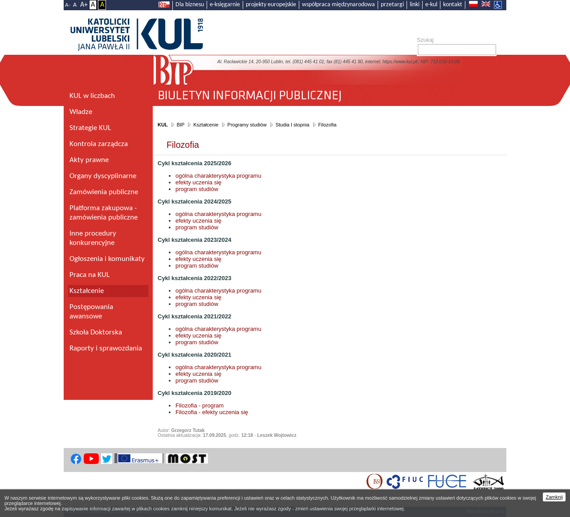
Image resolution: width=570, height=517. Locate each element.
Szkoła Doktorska (95, 332)
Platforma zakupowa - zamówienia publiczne (103, 212)
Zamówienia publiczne (103, 192)
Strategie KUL (90, 128)
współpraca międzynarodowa (338, 4)
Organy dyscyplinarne (102, 176)
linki (414, 4)
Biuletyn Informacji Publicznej (329, 92)
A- (67, 5)
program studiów (196, 189)
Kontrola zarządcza (98, 144)
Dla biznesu (189, 4)
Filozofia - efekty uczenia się (212, 412)
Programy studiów (247, 124)
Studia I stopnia (292, 124)
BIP (181, 124)
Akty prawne (89, 160)
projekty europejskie (271, 4)
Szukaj (425, 40)
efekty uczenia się (198, 182)
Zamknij (554, 497)
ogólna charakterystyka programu (218, 175)
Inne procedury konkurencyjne (92, 238)
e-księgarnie (225, 4)
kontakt (452, 4)
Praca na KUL (89, 275)
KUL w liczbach (92, 96)
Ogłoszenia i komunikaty (107, 259)
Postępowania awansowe (91, 311)
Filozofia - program (199, 405)
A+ (84, 4)
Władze (80, 112)
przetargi (392, 4)
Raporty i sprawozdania (105, 348)
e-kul (431, 4)
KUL (163, 124)
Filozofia (327, 124)
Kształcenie (205, 124)
